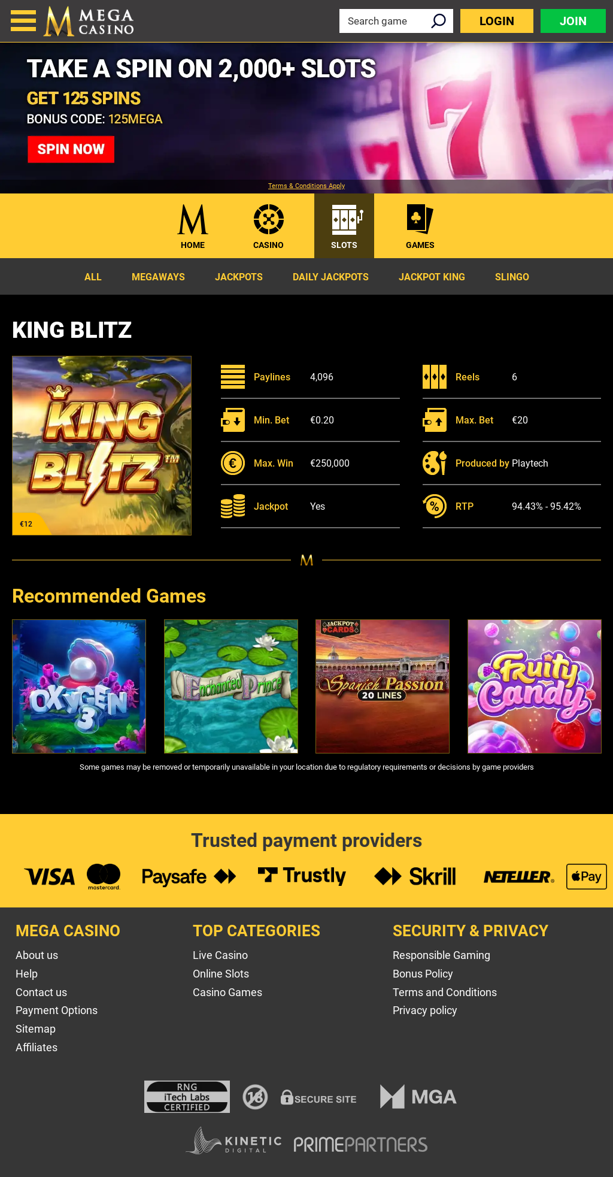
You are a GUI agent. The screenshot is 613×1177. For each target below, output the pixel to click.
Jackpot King (432, 277)
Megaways (158, 277)
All (93, 277)
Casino (268, 245)
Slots (344, 245)
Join (573, 21)
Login (497, 21)
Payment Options (57, 1010)
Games (420, 245)
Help (27, 973)
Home (193, 245)
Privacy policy (425, 1010)
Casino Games (227, 992)
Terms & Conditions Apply (306, 186)
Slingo (512, 277)
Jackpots (239, 277)
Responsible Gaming (441, 955)
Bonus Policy (423, 973)
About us (37, 955)
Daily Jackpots (331, 277)
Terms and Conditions (445, 992)
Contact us (41, 992)
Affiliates (36, 1047)
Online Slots (221, 973)
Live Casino (220, 955)
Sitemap (36, 1028)
